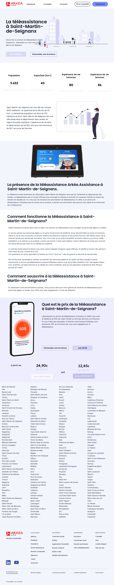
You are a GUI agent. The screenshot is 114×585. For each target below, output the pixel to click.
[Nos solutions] (16, 54)
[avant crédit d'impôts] (42, 376)
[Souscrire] (100, 4)
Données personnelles (58, 572)
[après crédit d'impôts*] (84, 376)
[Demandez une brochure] (43, 54)
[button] (34, 4)
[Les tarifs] (82, 347)
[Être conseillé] (82, 4)
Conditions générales (80, 572)
